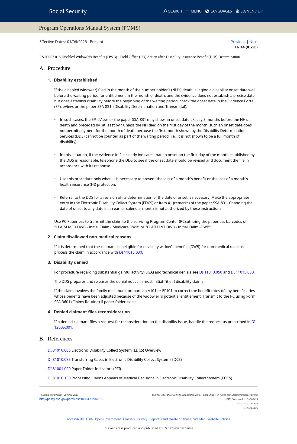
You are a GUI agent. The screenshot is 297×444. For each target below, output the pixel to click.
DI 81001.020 (59, 368)
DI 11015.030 (130, 252)
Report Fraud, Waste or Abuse (170, 419)
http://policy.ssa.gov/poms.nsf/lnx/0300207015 (71, 399)
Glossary (129, 419)
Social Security (68, 11)
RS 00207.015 (50, 57)
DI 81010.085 (59, 359)
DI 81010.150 (59, 378)
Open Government (108, 419)
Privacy (142, 419)
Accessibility (75, 419)
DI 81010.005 (59, 350)
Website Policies (219, 419)
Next (253, 41)
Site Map (199, 419)
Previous (238, 41)
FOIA (89, 419)
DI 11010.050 (210, 272)
